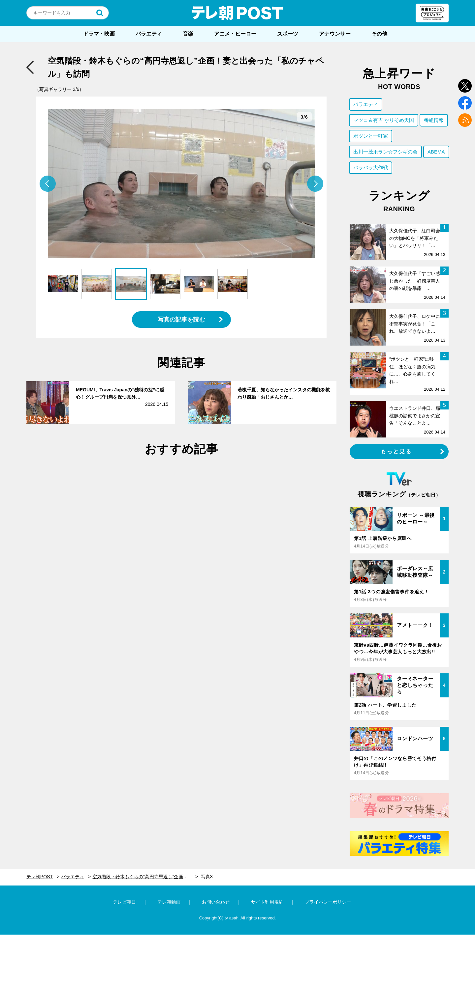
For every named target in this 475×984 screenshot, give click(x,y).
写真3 (207, 876)
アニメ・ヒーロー (235, 34)
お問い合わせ (216, 902)
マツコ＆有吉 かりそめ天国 (383, 120)
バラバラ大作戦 (370, 167)
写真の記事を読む (181, 319)
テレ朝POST (237, 13)
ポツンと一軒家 (370, 136)
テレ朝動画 (168, 902)
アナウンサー (335, 34)
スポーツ (287, 34)
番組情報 (434, 120)
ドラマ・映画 (99, 34)
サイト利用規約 (267, 902)
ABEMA (436, 152)
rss (465, 120)
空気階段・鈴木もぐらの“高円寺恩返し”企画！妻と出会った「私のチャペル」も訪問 (145, 876)
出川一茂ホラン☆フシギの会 (385, 152)
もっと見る (396, 451)
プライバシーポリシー (328, 902)
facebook (465, 103)
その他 (379, 34)
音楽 (188, 34)
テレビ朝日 (124, 902)
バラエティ (149, 34)
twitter (465, 86)
